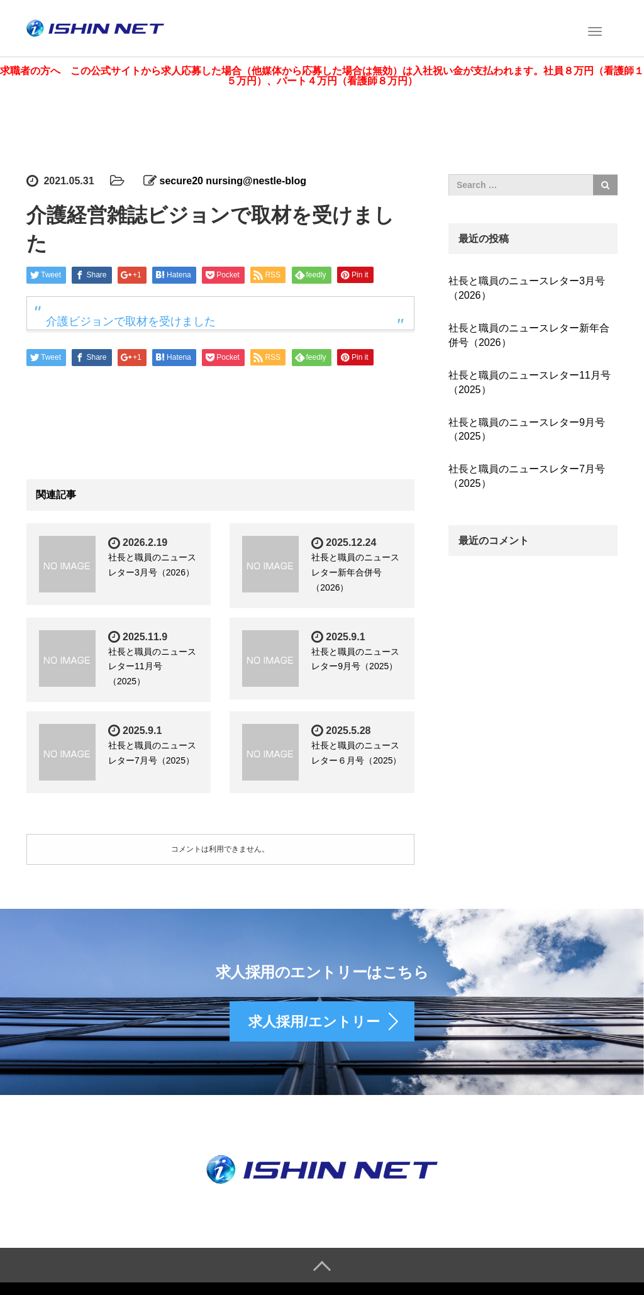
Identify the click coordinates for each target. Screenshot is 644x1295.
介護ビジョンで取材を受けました (131, 319)
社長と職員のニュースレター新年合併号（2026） (355, 570)
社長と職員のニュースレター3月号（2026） (526, 286)
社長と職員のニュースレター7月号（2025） (526, 474)
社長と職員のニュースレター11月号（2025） (152, 664)
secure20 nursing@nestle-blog (233, 179)
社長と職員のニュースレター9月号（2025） (526, 427)
